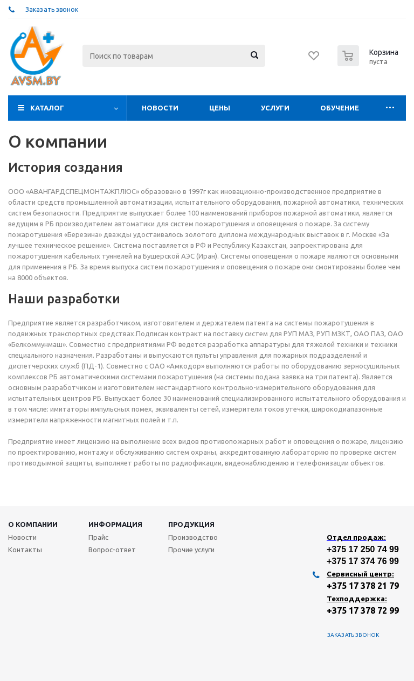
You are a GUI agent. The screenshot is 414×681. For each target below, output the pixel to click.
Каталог (47, 108)
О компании (33, 524)
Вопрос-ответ (112, 549)
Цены (219, 108)
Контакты (25, 549)
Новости (160, 108)
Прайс (98, 537)
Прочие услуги (191, 549)
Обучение (339, 108)
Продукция (191, 524)
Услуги (275, 108)
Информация (115, 524)
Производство (193, 537)
